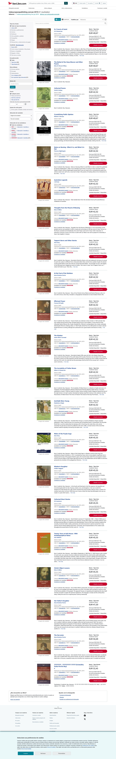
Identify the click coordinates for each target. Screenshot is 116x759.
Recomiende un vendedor (37, 722)
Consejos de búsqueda (65, 695)
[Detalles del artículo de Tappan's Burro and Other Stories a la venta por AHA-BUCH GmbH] (44, 250)
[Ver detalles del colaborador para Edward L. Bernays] (59, 116)
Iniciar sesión (82, 3)
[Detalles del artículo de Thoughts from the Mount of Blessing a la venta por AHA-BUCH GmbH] (44, 217)
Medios (51, 718)
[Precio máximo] (21, 104)
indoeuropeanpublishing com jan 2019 (28, 14)
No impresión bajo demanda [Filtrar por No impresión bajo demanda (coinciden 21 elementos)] (19, 77)
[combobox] (46, 3)
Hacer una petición (15, 699)
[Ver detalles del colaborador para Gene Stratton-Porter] (60, 275)
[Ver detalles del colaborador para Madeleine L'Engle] (59, 403)
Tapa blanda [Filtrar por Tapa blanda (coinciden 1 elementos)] (14, 64)
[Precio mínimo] (13, 104)
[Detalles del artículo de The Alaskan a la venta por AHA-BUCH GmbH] (44, 345)
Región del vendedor (16, 115)
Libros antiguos (48, 8)
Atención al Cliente (71, 718)
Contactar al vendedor (59, 43)
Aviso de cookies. (51, 747)
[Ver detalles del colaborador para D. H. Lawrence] (58, 501)
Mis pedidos (17, 723)
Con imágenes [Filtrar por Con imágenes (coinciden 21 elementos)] (15, 75)
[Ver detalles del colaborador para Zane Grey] (57, 242)
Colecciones (31, 8)
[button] (105, 23)
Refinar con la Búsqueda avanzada (49, 14)
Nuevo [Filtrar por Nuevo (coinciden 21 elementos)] (13, 47)
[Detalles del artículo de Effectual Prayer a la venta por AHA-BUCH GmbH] (44, 310)
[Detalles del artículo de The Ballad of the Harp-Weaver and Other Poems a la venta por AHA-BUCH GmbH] (44, 71)
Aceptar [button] (26, 753)
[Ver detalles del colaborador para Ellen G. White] (58, 209)
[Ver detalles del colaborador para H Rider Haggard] (58, 468)
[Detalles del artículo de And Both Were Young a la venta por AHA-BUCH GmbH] (44, 410)
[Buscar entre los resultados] (71, 23)
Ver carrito (17, 726)
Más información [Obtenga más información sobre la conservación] (20, 45)
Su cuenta (90, 3)
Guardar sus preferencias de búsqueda (69, 699)
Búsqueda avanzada (14, 8)
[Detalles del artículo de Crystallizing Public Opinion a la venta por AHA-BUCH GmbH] (44, 124)
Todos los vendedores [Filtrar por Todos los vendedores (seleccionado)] (17, 125)
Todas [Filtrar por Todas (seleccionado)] (12, 60)
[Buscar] (66, 3)
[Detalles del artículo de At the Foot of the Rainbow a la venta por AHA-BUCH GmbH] (44, 282)
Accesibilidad (52, 731)
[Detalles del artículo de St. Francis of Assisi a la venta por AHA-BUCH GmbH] (44, 38)
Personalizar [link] (61, 753)
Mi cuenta (17, 720)
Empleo (51, 720)
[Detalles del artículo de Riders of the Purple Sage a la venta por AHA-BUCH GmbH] (44, 443)
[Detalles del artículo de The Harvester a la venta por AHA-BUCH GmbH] (44, 644)
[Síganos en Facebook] (85, 715)
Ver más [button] (82, 55)
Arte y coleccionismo (67, 8)
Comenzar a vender (102, 8)
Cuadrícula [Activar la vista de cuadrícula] (65, 19)
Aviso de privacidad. (26, 748)
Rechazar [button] (43, 753)
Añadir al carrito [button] (98, 45)
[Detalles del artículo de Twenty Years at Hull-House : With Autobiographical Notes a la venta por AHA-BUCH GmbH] (44, 543)
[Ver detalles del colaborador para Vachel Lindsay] (58, 90)
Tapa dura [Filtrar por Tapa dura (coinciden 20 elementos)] (14, 62)
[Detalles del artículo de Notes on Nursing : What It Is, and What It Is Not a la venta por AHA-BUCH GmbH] (44, 156)
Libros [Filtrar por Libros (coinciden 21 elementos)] (13, 28)
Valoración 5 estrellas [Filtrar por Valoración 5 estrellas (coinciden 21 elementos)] (21, 138)
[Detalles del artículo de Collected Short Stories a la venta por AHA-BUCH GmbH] (44, 508)
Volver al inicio (58, 708)
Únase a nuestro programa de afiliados (38, 718)
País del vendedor (15, 118)
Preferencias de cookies (88, 745)
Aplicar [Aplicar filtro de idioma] (12, 87)
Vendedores (85, 8)
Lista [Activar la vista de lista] (58, 19)
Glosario (62, 697)
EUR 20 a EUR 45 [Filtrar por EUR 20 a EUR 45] (15, 97)
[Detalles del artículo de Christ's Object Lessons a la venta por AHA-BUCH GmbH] (44, 577)
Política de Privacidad (54, 723)
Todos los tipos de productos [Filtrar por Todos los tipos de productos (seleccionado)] (18, 26)
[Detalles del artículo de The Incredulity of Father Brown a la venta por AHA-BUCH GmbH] (44, 377)
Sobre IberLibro (53, 715)
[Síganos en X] (85, 719)
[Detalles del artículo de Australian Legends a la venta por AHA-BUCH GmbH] (44, 189)
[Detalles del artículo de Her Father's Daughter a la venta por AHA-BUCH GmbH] (44, 610)
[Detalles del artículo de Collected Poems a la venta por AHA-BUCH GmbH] (44, 97)
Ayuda (104, 3)
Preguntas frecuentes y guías (73, 715)
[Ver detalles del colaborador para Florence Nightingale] (60, 151)
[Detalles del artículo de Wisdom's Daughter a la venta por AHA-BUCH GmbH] (44, 476)
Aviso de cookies (53, 728)
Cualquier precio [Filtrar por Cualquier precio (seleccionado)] (15, 93)
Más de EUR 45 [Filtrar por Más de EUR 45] (14, 99)
